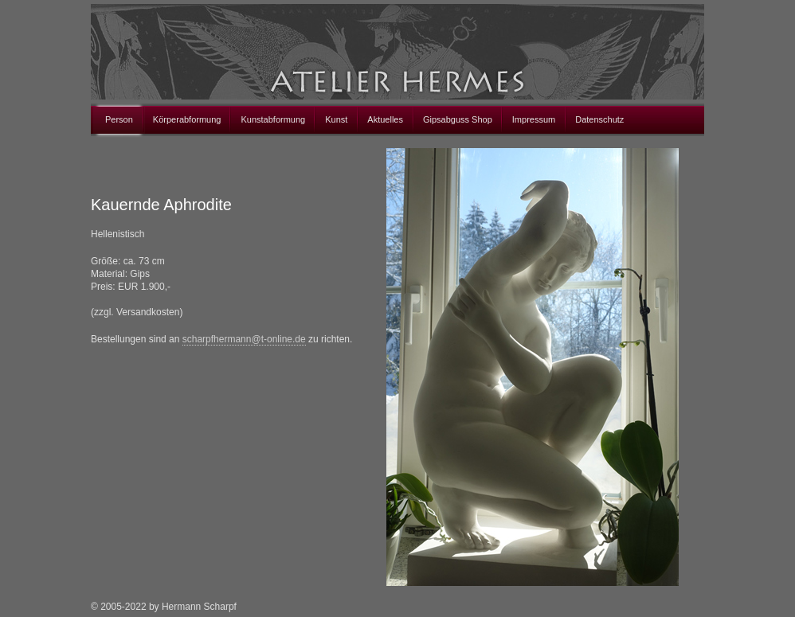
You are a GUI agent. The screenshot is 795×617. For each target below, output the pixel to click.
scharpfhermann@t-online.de (244, 339)
